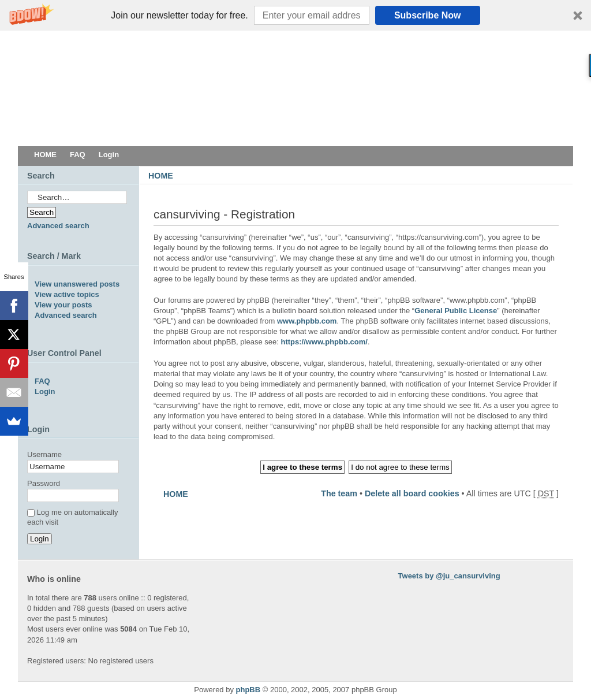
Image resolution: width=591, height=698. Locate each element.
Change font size (556, 192)
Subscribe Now (427, 15)
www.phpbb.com (307, 321)
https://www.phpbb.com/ (323, 341)
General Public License (455, 310)
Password (43, 483)
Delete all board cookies (412, 493)
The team (339, 493)
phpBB (248, 689)
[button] (295, 15)
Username (44, 454)
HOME (160, 175)
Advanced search (58, 225)
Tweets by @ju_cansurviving (449, 575)
